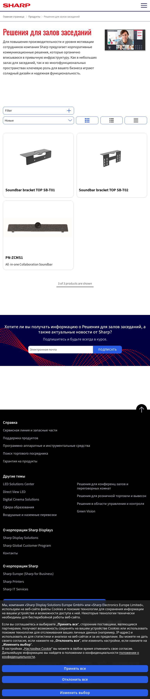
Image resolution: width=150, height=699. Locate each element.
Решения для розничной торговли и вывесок (111, 496)
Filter (38, 110)
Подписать (107, 349)
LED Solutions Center (18, 484)
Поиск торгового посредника (25, 453)
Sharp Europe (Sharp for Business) (28, 573)
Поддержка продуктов (20, 438)
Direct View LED (14, 491)
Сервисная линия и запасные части (30, 430)
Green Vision (86, 511)
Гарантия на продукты (20, 461)
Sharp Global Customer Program (27, 545)
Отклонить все (75, 679)
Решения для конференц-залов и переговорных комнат (102, 486)
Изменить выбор (75, 692)
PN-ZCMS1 (14, 257)
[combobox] (38, 120)
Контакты (10, 553)
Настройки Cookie (37, 648)
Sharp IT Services (15, 589)
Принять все (75, 668)
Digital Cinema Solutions (21, 499)
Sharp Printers (13, 581)
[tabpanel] (75, 54)
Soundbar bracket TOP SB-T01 (30, 190)
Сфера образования (18, 507)
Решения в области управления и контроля (110, 503)
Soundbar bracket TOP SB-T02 (103, 190)
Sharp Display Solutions (20, 537)
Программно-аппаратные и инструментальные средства (46, 445)
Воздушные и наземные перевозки (30, 515)
